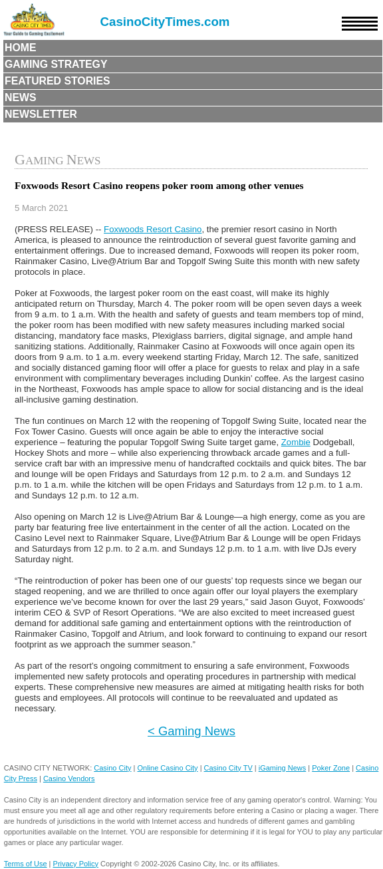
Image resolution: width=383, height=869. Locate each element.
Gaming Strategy (56, 64)
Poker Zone (331, 768)
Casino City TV (228, 768)
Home (21, 47)
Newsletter (41, 114)
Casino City (112, 768)
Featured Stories (57, 81)
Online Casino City (167, 768)
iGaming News (283, 768)
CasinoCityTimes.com (165, 22)
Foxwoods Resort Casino (152, 229)
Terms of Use (25, 864)
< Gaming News (191, 731)
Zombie (296, 442)
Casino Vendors (69, 778)
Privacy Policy (75, 864)
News (21, 97)
